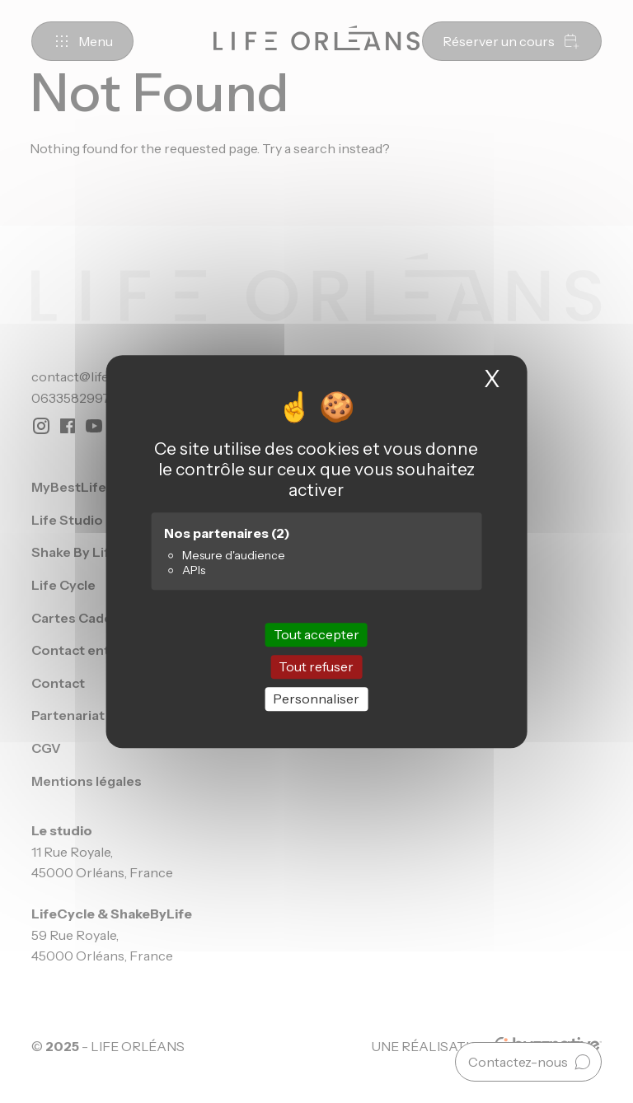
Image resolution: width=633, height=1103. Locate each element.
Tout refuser (316, 666)
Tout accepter (316, 634)
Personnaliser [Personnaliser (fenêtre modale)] (316, 698)
